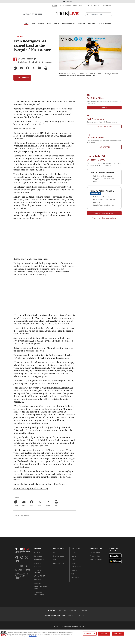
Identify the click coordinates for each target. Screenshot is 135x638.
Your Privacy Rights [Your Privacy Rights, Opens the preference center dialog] (89, 633)
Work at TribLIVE (40, 576)
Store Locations (58, 563)
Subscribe (37, 567)
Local (33, 24)
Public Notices (105, 24)
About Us (37, 552)
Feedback (37, 580)
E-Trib (54, 6)
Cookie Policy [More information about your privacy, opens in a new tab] (33, 636)
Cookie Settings (95, 552)
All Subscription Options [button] (70, 6)
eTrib (54, 560)
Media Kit (72, 611)
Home (26, 24)
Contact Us (38, 556)
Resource (37, 583)
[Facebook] (16, 557)
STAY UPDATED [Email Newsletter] (104, 147)
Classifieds (83, 611)
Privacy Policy (95, 556)
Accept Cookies (118, 633)
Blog (54, 552)
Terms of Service (96, 560)
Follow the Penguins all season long (30, 488)
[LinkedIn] (17, 561)
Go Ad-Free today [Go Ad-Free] (22, 78)
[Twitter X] (26, 557)
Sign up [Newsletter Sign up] (104, 108)
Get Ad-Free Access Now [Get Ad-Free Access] (104, 213)
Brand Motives (84, 616)
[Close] (132, 633)
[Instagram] (21, 557)
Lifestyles (81, 24)
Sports (41, 24)
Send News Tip (39, 560)
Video (73, 574)
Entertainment (68, 24)
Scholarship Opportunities (39, 593)
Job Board (62, 611)
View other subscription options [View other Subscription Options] (104, 218)
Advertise (37, 563)
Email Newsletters (59, 556)
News (49, 24)
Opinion (56, 24)
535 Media (72, 616)
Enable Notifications (104, 126)
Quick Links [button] (92, 6)
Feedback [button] (107, 6)
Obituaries (92, 24)
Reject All (104, 633)
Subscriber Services (37, 571)
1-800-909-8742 (21, 566)
